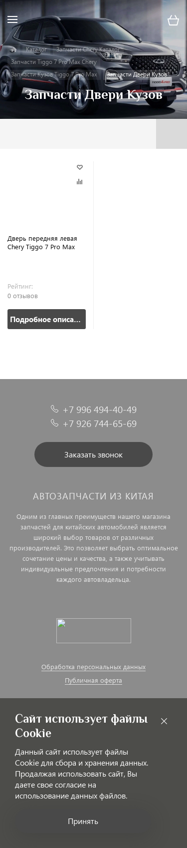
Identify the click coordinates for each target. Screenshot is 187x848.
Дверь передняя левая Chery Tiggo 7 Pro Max (42, 242)
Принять (83, 821)
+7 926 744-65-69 (99, 423)
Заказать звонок (93, 454)
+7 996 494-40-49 (99, 409)
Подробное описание (48, 319)
